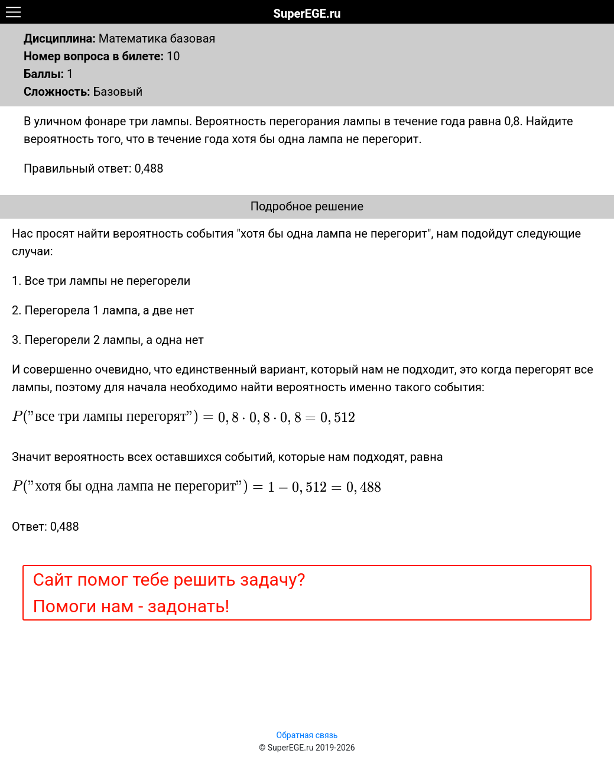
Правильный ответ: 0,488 (93, 168)
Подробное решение (307, 206)
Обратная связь (307, 735)
